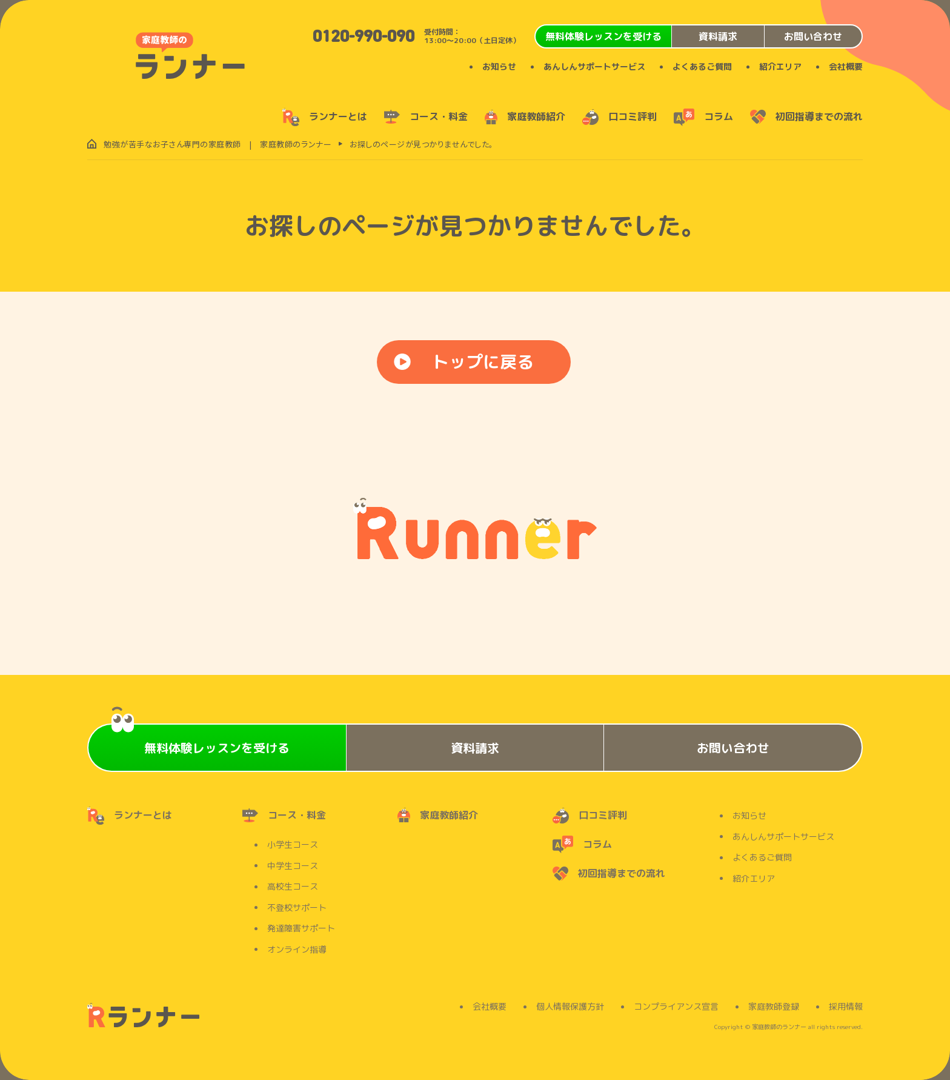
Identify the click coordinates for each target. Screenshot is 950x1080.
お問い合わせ (813, 36)
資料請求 (718, 36)
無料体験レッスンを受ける (603, 36)
